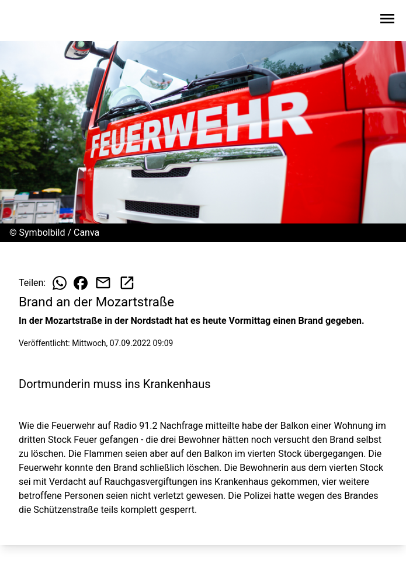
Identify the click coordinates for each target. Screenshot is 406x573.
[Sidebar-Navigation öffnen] (387, 20)
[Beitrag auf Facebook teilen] (81, 283)
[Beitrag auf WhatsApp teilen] (60, 283)
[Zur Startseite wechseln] (37, 21)
